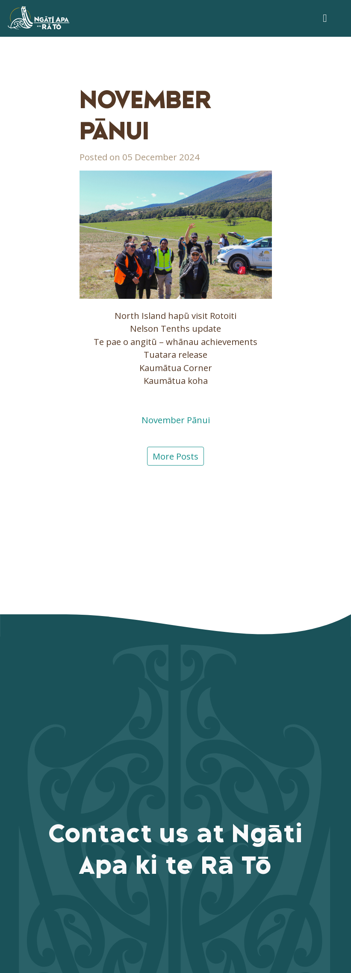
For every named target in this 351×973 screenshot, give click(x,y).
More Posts (175, 456)
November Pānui (176, 420)
